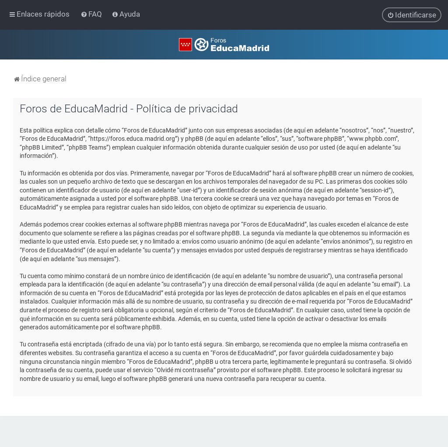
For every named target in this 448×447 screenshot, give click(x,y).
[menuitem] (92, 14)
